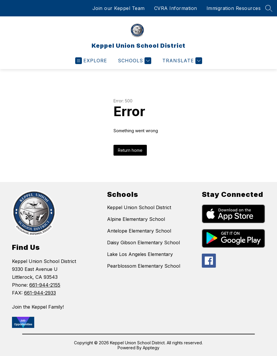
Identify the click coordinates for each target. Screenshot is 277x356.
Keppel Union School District (139, 207)
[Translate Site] (181, 60)
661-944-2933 (40, 293)
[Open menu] (91, 60)
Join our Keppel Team (118, 8)
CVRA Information (175, 8)
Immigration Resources (234, 8)
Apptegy (151, 347)
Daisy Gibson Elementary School (143, 242)
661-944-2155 (44, 285)
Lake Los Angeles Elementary (140, 254)
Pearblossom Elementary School (143, 266)
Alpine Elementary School (136, 219)
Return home (130, 150)
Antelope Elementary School (139, 231)
